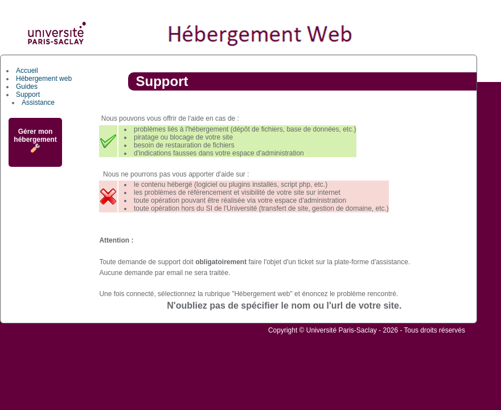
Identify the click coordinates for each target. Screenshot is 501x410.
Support (28, 95)
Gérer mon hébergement (35, 140)
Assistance (38, 102)
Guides (27, 87)
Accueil (27, 71)
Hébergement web (44, 79)
